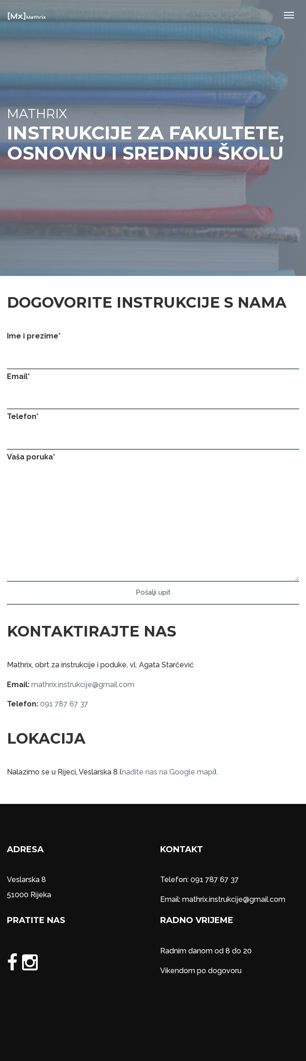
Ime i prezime (34, 336)
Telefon (23, 416)
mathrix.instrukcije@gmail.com (82, 684)
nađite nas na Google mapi (168, 772)
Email (18, 376)
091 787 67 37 (64, 704)
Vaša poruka (31, 457)
